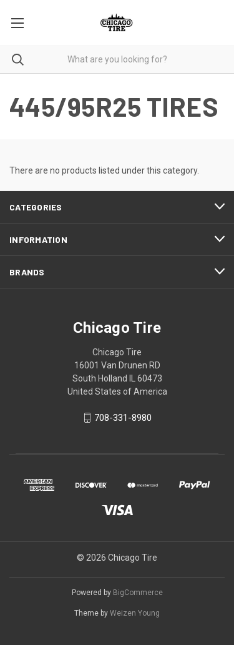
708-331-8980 (123, 417)
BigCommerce (138, 592)
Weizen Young (135, 613)
